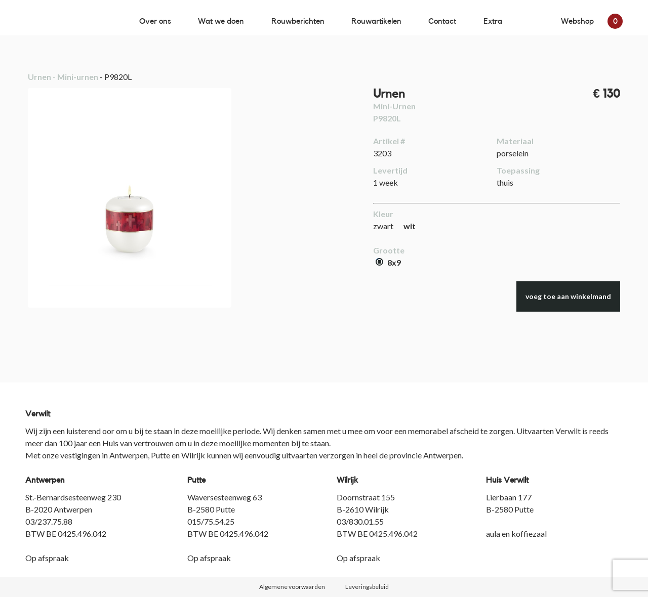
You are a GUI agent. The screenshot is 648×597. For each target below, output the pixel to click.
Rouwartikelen (376, 21)
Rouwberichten (298, 21)
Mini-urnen (77, 76)
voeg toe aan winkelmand (568, 296)
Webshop (592, 21)
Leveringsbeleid (367, 586)
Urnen (39, 76)
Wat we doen (221, 21)
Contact (442, 21)
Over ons (155, 21)
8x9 (388, 262)
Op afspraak (47, 558)
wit (409, 226)
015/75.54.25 (210, 521)
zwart (383, 226)
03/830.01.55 (360, 521)
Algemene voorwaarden (292, 586)
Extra (492, 21)
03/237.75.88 (48, 521)
